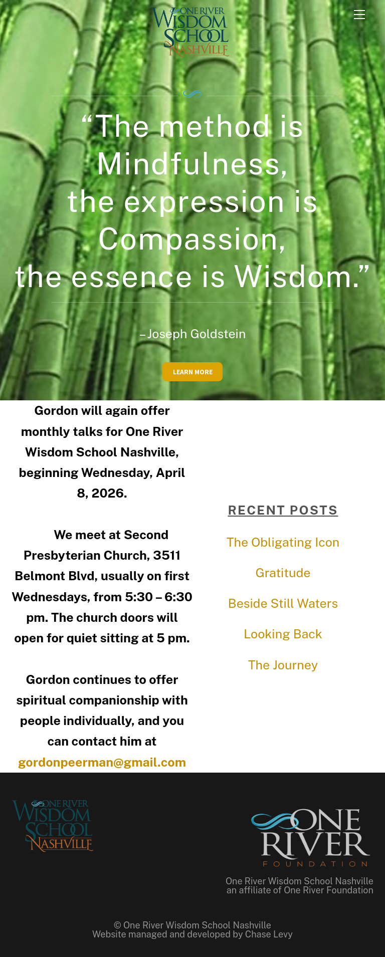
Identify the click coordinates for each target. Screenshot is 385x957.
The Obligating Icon (283, 542)
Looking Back (283, 633)
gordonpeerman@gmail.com (102, 762)
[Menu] (359, 13)
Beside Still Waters (283, 603)
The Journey (283, 664)
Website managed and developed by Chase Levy (192, 934)
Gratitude (282, 572)
